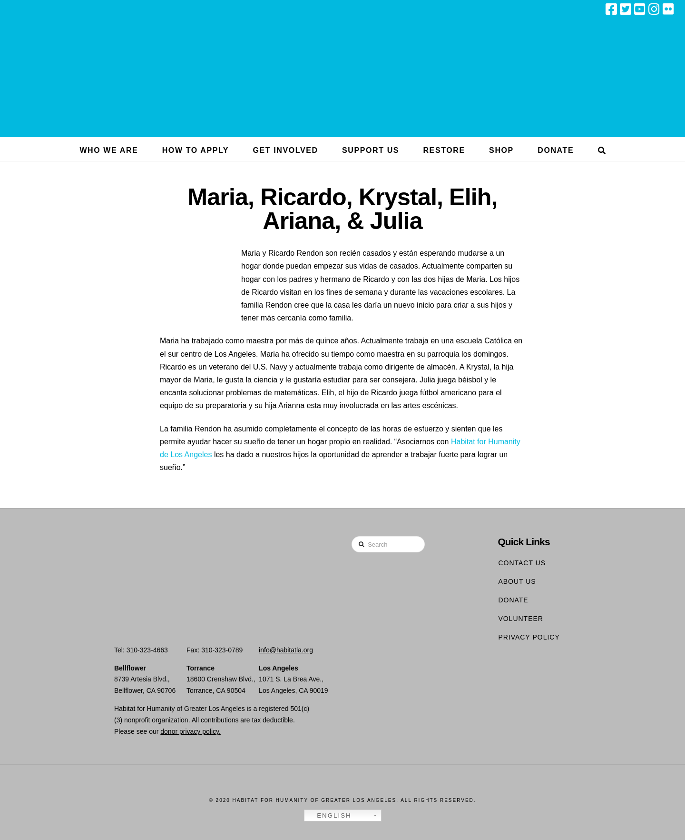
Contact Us (522, 563)
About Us (517, 581)
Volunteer (520, 618)
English (329, 816)
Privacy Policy (528, 637)
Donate (513, 600)
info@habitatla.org (286, 650)
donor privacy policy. (190, 731)
